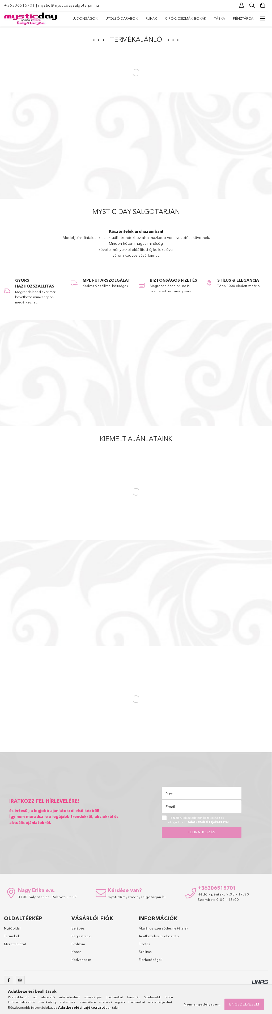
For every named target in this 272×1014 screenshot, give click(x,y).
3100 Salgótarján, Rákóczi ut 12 (47, 897)
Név (169, 793)
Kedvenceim (81, 959)
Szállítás (145, 951)
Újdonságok (85, 18)
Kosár (76, 951)
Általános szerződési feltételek (163, 928)
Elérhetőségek (151, 959)
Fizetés (144, 944)
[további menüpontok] (262, 18)
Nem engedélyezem (202, 1004)
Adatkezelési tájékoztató (159, 936)
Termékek (12, 936)
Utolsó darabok (121, 18)
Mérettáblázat (15, 944)
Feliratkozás (201, 832)
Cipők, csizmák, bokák (185, 18)
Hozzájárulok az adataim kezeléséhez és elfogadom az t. (199, 820)
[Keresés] (252, 5)
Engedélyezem (244, 1004)
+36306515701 (19, 5)
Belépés (78, 928)
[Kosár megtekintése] (262, 5)
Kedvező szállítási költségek (105, 286)
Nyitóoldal (12, 928)
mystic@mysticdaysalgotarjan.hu (68, 5)
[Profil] (241, 5)
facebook (8, 980)
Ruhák (151, 18)
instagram (20, 980)
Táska (219, 18)
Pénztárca (243, 18)
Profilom (78, 944)
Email (170, 806)
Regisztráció (81, 936)
